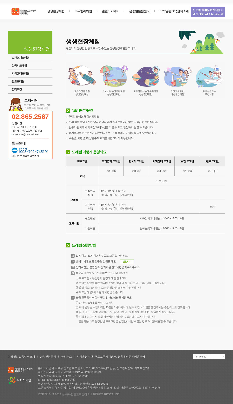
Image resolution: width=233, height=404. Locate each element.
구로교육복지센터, (106, 356)
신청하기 (127, 261)
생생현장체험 (55, 11)
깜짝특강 (17, 89)
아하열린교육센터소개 (174, 11)
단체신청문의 (48, 356)
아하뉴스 (66, 356)
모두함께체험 (83, 11)
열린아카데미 (110, 11)
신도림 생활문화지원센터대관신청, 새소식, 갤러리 (208, 12)
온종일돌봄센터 (139, 11)
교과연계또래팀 (20, 57)
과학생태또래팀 (20, 73)
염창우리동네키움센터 (131, 356)
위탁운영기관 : (86, 356)
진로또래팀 (18, 81)
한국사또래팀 (19, 65)
